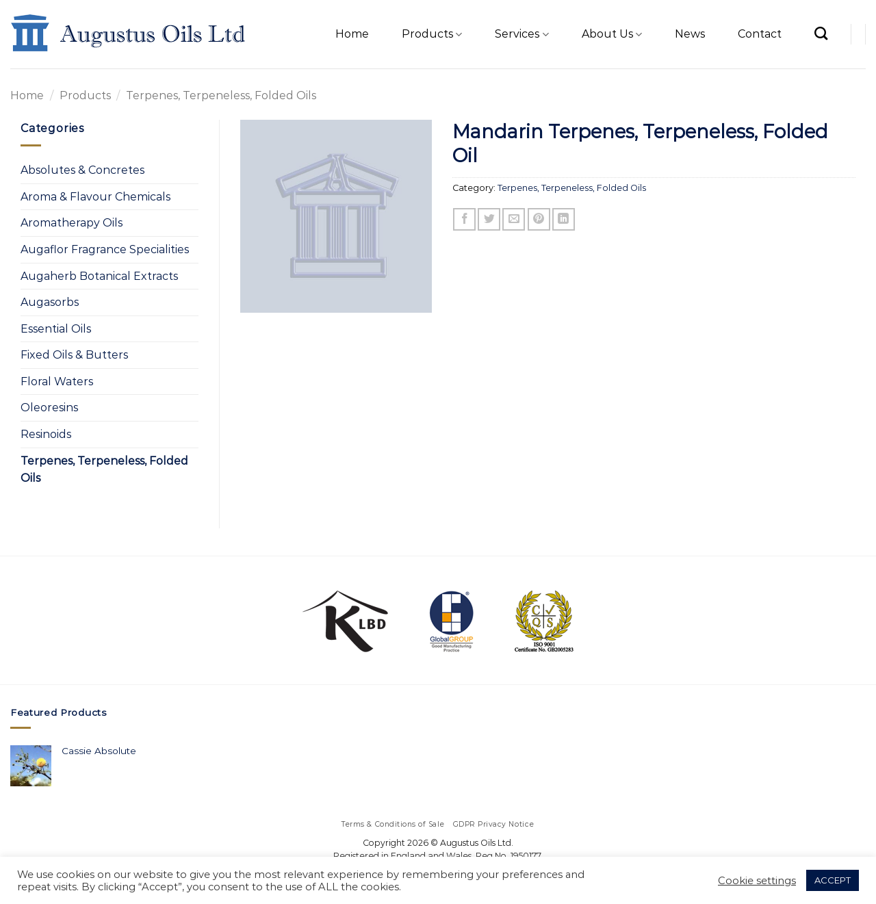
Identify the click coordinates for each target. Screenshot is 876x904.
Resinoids (46, 434)
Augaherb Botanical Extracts (99, 276)
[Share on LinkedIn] (563, 219)
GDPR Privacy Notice (493, 824)
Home (352, 33)
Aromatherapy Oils (72, 222)
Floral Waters (57, 381)
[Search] (821, 33)
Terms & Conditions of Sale (393, 824)
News (690, 33)
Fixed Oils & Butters (74, 354)
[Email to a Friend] (513, 219)
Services (521, 34)
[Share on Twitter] (489, 219)
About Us (612, 34)
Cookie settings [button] (757, 881)
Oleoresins (49, 407)
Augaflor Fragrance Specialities (105, 249)
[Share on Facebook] (464, 219)
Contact (760, 33)
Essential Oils (56, 328)
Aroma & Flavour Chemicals (95, 196)
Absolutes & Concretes (82, 170)
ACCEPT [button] (832, 880)
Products (432, 34)
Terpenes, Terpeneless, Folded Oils (221, 95)
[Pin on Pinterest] (539, 219)
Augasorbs (50, 302)
